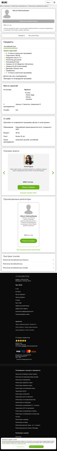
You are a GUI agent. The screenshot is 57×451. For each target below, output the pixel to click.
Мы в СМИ (18, 303)
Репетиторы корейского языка (24, 382)
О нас (17, 288)
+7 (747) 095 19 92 (22, 276)
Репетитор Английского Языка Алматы (26, 374)
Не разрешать (21, 446)
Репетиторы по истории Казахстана (25, 399)
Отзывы (18, 300)
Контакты (18, 291)
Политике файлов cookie (21, 443)
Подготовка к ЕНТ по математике (25, 408)
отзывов (24, 346)
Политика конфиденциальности (24, 311)
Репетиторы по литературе (23, 402)
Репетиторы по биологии (22, 394)
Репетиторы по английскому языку (25, 388)
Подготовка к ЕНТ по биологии (24, 396)
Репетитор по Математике (23, 379)
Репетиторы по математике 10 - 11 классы (27, 405)
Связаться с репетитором (28, 21)
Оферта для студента (22, 308)
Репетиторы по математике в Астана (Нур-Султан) (27, 415)
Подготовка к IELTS (21, 391)
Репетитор (18, 436)
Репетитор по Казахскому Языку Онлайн (27, 377)
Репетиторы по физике (22, 419)
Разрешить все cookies (36, 446)
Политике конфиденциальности (8, 443)
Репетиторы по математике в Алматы (26, 411)
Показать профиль (28, 187)
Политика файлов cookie (22, 314)
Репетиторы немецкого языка (24, 385)
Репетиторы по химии (22, 422)
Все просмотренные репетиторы (28, 249)
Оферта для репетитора (22, 305)
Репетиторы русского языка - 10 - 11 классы (28, 425)
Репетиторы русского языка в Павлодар (27, 428)
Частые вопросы (20, 297)
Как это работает (20, 294)
